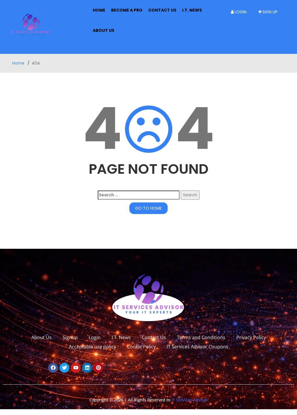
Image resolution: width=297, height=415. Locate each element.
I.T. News (192, 10)
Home (99, 10)
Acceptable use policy (92, 346)
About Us (41, 337)
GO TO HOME (148, 208)
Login (239, 12)
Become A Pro (126, 10)
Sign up (268, 12)
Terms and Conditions (201, 337)
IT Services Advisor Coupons (197, 346)
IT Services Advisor (189, 400)
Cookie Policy (141, 346)
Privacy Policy (251, 337)
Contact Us (162, 10)
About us (103, 30)
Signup (70, 337)
